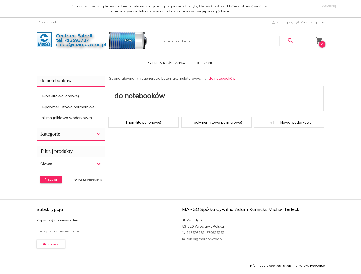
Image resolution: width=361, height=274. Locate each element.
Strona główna (166, 62)
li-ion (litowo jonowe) (60, 95)
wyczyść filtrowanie (88, 179)
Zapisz (51, 244)
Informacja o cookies (265, 265)
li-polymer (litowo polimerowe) (69, 106)
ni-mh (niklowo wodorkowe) (67, 117)
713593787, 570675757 (203, 232)
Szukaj (51, 179)
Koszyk (205, 62)
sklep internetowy (296, 265)
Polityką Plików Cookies (205, 6)
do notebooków (56, 80)
